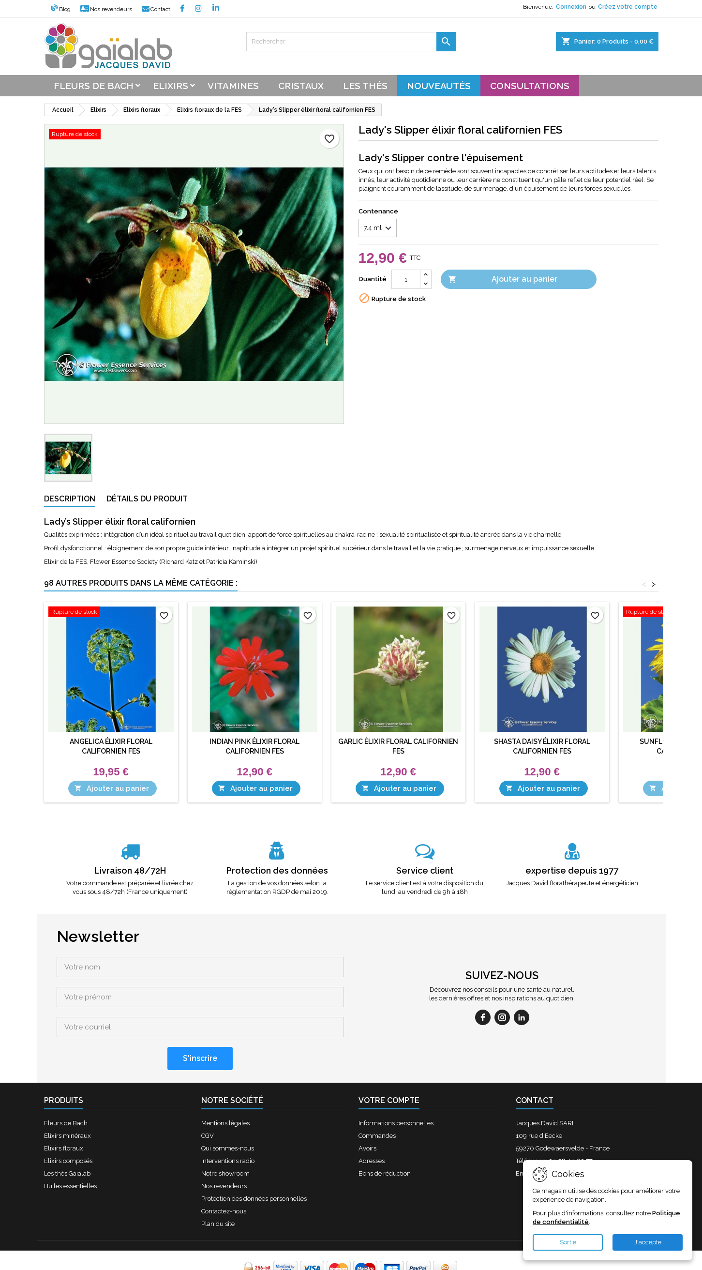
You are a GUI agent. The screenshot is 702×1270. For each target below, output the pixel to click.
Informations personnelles (395, 1093)
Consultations (529, 85)
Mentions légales (225, 1093)
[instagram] (502, 1002)
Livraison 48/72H (130, 870)
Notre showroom (225, 1143)
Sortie (568, 1242)
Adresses (371, 1130)
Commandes (377, 1105)
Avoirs (367, 1118)
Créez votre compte (627, 7)
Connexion (571, 7)
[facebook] (483, 1002)
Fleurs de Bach (66, 1093)
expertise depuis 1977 (571, 870)
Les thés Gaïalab (67, 1143)
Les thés (365, 85)
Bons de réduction (384, 1143)
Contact (156, 9)
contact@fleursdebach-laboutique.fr (594, 1143)
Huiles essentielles (70, 1156)
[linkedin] (521, 1002)
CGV (207, 1105)
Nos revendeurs (106, 9)
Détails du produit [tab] (147, 498)
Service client (424, 870)
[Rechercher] (351, 41)
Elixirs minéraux (67, 1105)
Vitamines (233, 85)
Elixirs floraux (63, 1118)
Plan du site (218, 1193)
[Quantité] (405, 279)
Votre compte (388, 1070)
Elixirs (170, 85)
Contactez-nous (223, 1181)
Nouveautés (439, 85)
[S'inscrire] (200, 1028)
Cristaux (301, 85)
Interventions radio (227, 1130)
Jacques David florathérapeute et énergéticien (572, 883)
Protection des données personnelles (254, 1168)
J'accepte (647, 1242)
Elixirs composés (68, 1130)
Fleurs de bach (94, 85)
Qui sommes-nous (227, 1118)
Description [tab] (69, 498)
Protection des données (277, 870)
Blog (61, 9)
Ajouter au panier (502, 279)
